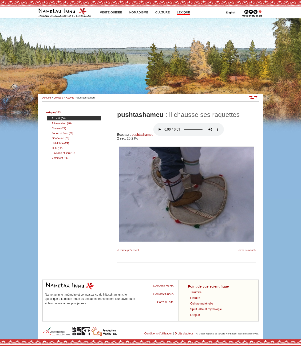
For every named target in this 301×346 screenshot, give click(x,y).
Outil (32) (57, 148)
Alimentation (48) (62, 123)
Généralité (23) (60, 138)
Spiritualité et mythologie (206, 309)
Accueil (46, 97)
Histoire (195, 298)
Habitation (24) (60, 143)
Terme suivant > (246, 250)
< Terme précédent (128, 250)
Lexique (58, 97)
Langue (195, 315)
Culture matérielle (201, 303)
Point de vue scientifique (208, 286)
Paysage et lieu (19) (63, 153)
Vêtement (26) (60, 158)
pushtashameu (178, 134)
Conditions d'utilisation (158, 333)
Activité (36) (59, 118)
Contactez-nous (163, 294)
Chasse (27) (59, 128)
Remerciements (163, 286)
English (230, 12)
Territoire (196, 292)
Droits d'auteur (184, 333)
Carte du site (165, 302)
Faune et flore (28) (62, 133)
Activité (70, 97)
